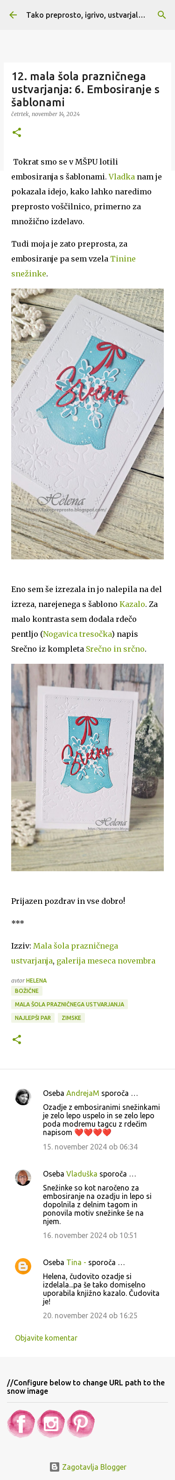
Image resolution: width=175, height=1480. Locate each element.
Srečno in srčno (115, 649)
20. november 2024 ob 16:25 (90, 1315)
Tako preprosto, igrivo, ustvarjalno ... (90, 15)
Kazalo (132, 604)
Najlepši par (33, 1018)
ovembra (105, 960)
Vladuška (82, 1174)
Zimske (71, 1018)
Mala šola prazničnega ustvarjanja (69, 1004)
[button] (16, 133)
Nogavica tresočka (77, 634)
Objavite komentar (46, 1338)
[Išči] (162, 15)
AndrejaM (82, 1093)
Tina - (76, 1262)
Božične (27, 991)
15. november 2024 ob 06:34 (90, 1147)
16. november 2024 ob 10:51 (90, 1235)
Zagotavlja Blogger (87, 1467)
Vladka (122, 176)
